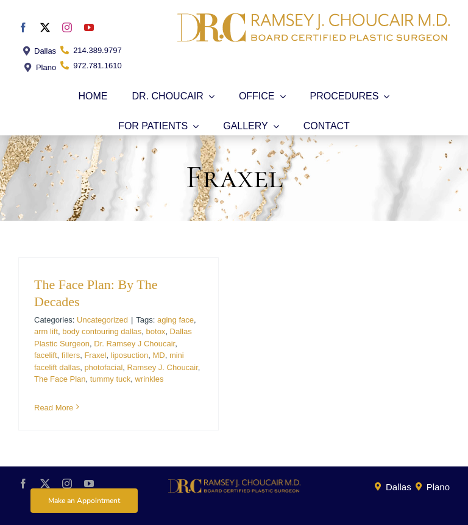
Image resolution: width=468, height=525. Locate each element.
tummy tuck (110, 379)
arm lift (46, 331)
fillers (71, 355)
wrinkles (149, 379)
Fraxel (95, 355)
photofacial (103, 367)
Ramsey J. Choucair (162, 367)
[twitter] (45, 27)
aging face (175, 319)
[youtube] (89, 27)
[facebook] (23, 27)
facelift (45, 355)
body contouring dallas (101, 331)
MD (158, 355)
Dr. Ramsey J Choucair (134, 343)
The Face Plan (60, 379)
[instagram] (67, 27)
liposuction (129, 355)
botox (156, 331)
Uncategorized (102, 319)
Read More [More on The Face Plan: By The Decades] (53, 407)
